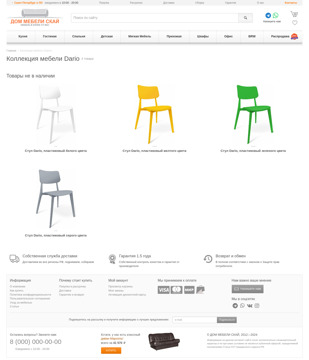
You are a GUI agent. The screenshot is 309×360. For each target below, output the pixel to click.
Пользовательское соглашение (30, 298)
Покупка (104, 2)
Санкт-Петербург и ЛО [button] (28, 2)
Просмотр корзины (120, 286)
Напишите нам (247, 289)
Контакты (291, 2)
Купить (111, 350)
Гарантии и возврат (71, 294)
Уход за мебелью (21, 302)
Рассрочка (136, 2)
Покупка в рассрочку (72, 286)
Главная (11, 50)
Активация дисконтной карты (127, 294)
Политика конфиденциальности (30, 294)
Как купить (16, 290)
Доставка (168, 2)
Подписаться (227, 319)
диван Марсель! (112, 338)
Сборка (199, 2)
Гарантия (230, 2)
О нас (260, 2)
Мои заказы (116, 290)
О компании (17, 286)
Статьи (14, 306)
